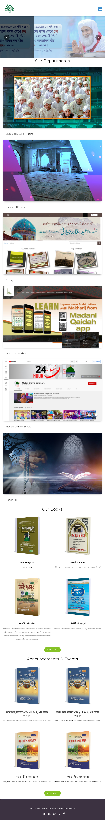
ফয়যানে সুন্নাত (27, 562)
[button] (100, 9)
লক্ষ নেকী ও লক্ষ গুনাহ (27, 776)
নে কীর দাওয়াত (27, 623)
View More (52, 649)
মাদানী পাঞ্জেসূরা (78, 623)
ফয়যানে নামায (78, 562)
